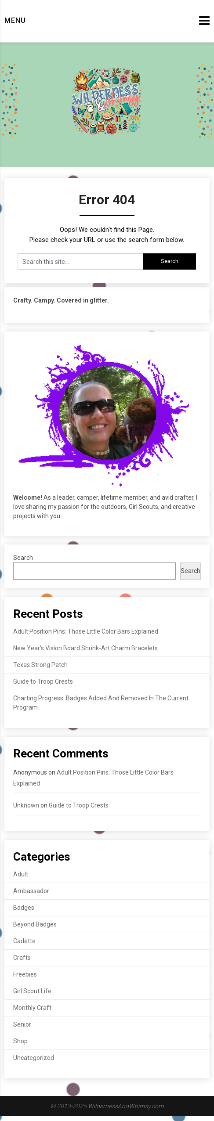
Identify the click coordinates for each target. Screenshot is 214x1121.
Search (23, 557)
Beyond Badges (35, 924)
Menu (15, 20)
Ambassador (31, 890)
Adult (20, 874)
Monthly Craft (32, 1007)
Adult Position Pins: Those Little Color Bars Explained (85, 631)
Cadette (24, 940)
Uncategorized (33, 1057)
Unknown (26, 805)
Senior (22, 1024)
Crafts (22, 957)
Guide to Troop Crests (43, 681)
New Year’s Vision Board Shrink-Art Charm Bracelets (85, 648)
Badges (23, 907)
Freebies (25, 974)
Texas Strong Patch (40, 664)
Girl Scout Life (32, 991)
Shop (20, 1041)
